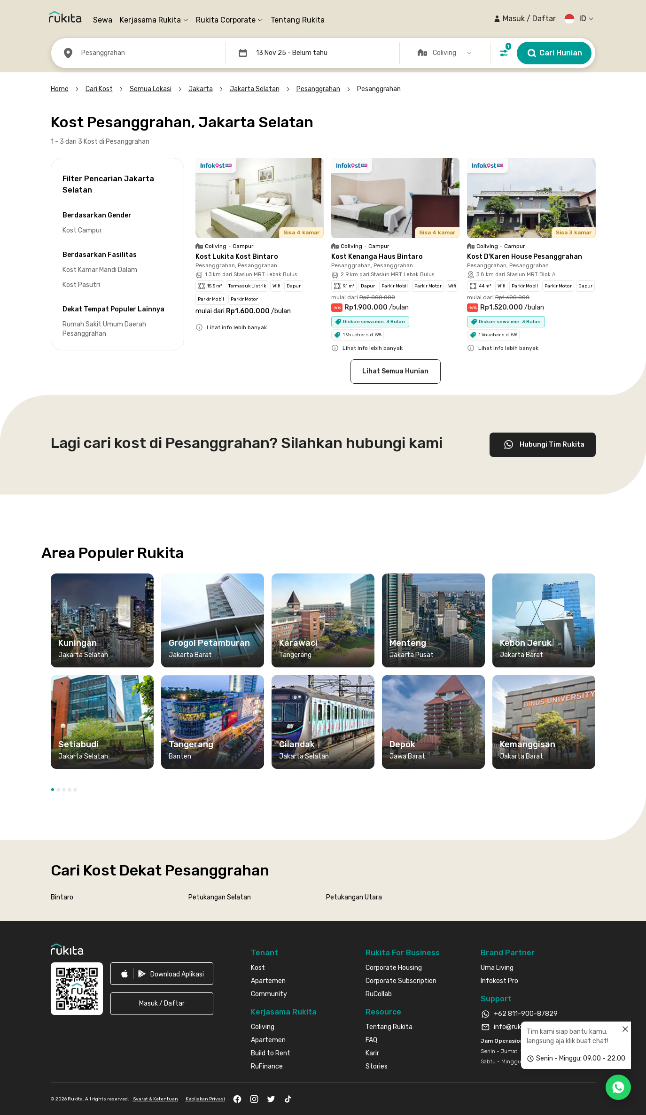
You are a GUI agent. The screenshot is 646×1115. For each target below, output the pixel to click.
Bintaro (62, 897)
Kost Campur (82, 230)
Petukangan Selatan (219, 897)
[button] (525, 18)
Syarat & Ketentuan (155, 1099)
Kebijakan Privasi (205, 1099)
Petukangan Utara (354, 897)
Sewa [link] (102, 19)
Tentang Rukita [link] (298, 19)
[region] (323, 674)
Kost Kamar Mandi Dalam (99, 270)
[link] (161, 973)
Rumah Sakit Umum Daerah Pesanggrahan (104, 329)
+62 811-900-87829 (526, 1014)
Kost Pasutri (81, 285)
